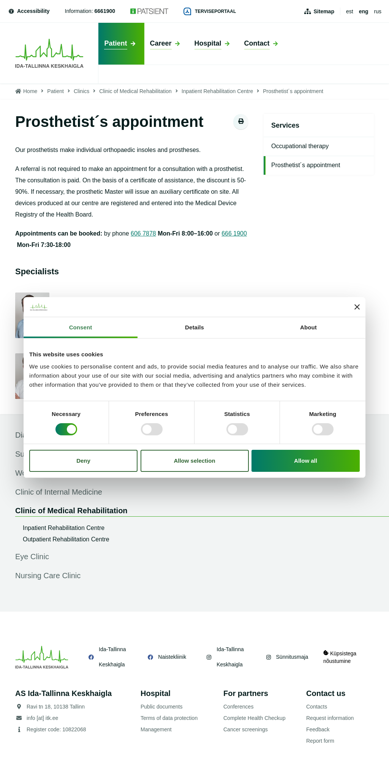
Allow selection (194, 460)
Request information (330, 718)
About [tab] (308, 327)
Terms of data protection (169, 718)
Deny (83, 460)
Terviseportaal (209, 11)
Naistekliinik (172, 657)
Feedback (317, 729)
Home (30, 91)
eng (363, 11)
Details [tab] (194, 327)
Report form (320, 741)
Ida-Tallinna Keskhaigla (112, 656)
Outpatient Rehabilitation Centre (66, 539)
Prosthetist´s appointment (305, 165)
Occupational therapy (300, 146)
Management (156, 729)
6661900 (105, 11)
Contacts (316, 707)
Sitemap (324, 11)
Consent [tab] (80, 327)
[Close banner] (357, 307)
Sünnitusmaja (292, 657)
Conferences (238, 707)
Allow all (305, 460)
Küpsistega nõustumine (339, 657)
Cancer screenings (245, 729)
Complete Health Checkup (254, 718)
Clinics (81, 91)
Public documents (162, 707)
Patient (55, 91)
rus (377, 11)
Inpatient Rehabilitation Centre (217, 91)
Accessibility (29, 11)
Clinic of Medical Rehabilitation (135, 91)
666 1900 (234, 233)
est (349, 11)
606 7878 (143, 233)
